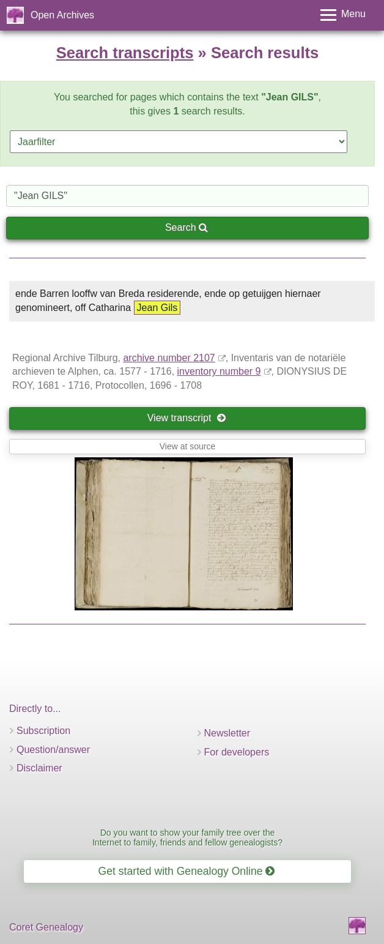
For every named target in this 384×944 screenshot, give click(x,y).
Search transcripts (125, 52)
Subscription (43, 730)
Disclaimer (39, 768)
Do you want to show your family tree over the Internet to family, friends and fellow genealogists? (187, 837)
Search (186, 227)
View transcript (186, 418)
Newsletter (227, 733)
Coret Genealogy (46, 927)
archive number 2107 (169, 358)
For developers (237, 752)
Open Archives (62, 15)
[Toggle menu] (343, 15)
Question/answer (53, 749)
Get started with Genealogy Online (186, 871)
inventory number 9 (219, 371)
